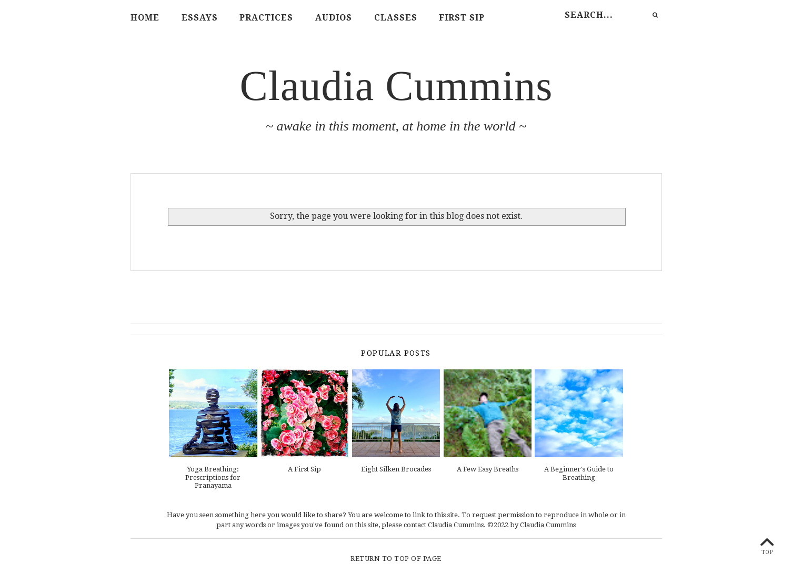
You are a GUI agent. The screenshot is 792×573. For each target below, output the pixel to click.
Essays (200, 18)
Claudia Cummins (396, 86)
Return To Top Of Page (396, 558)
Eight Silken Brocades (396, 469)
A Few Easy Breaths (487, 469)
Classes (395, 18)
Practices (266, 18)
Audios (333, 18)
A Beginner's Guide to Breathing (579, 473)
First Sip (462, 18)
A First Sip (304, 469)
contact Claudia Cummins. (445, 525)
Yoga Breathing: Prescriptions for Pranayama (212, 477)
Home (145, 18)
